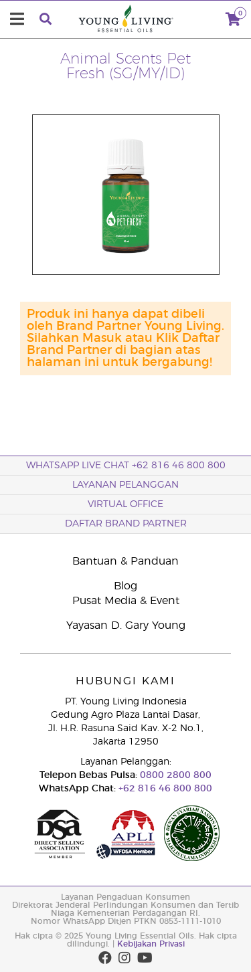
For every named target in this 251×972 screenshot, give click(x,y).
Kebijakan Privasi (151, 944)
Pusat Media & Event (125, 600)
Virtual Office (125, 504)
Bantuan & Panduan (125, 561)
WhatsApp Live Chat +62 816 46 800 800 (126, 465)
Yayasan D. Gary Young (125, 625)
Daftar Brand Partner (126, 523)
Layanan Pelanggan (125, 485)
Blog (125, 586)
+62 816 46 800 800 (164, 788)
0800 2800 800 (174, 775)
